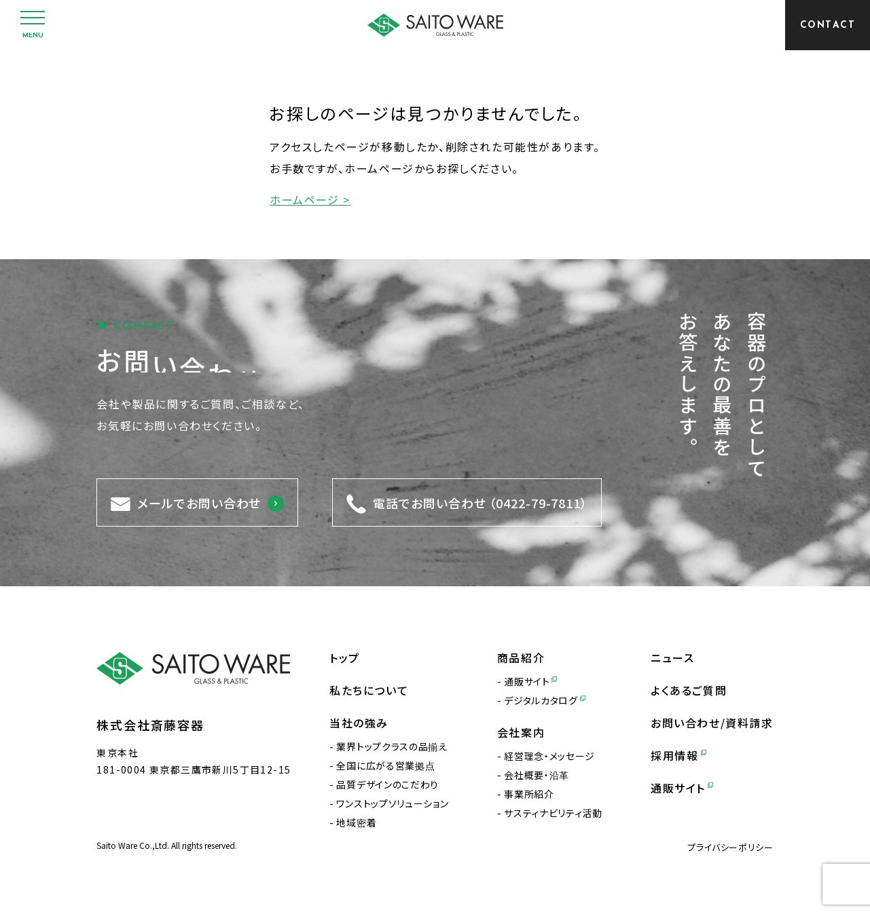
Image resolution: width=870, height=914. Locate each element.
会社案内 (521, 732)
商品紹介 (521, 657)
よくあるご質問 (689, 690)
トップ (344, 657)
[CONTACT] (827, 25)
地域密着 (356, 822)
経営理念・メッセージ (549, 756)
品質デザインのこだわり (387, 784)
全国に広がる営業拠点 (385, 765)
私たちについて (368, 690)
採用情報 (678, 755)
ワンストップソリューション (392, 803)
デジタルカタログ (544, 700)
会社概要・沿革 (536, 775)
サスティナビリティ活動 (553, 813)
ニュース (672, 657)
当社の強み (358, 723)
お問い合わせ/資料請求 (712, 722)
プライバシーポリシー (730, 847)
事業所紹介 (529, 794)
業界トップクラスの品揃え (391, 746)
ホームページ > (310, 199)
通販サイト (530, 681)
